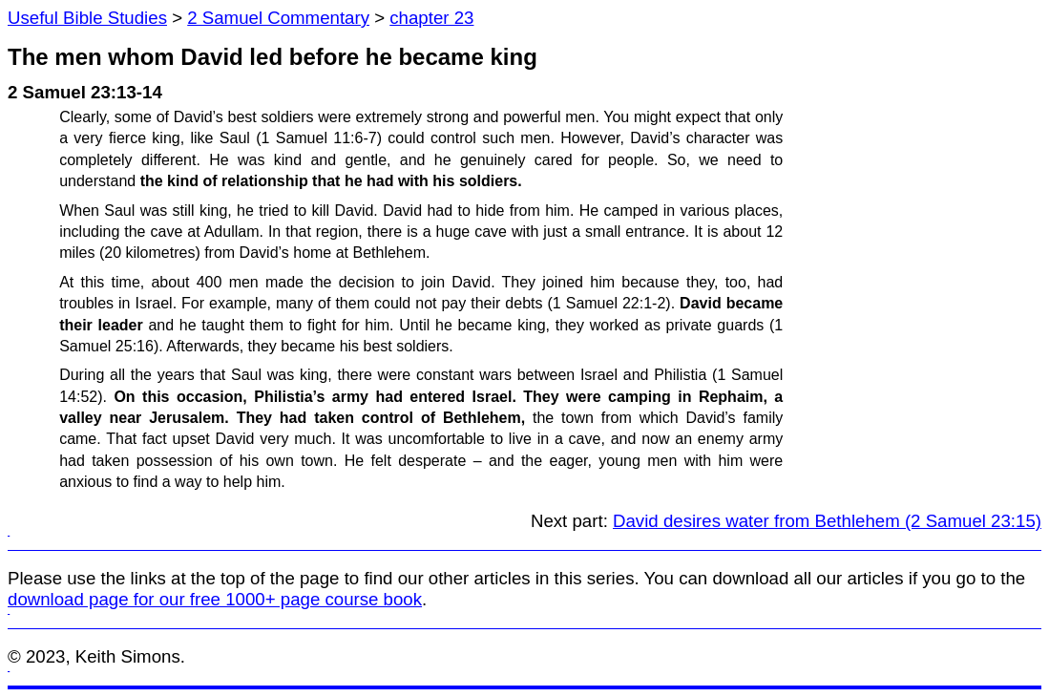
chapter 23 (431, 18)
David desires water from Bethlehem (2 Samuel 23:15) (827, 521)
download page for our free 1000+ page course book (215, 599)
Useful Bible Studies (87, 18)
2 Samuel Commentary (278, 18)
